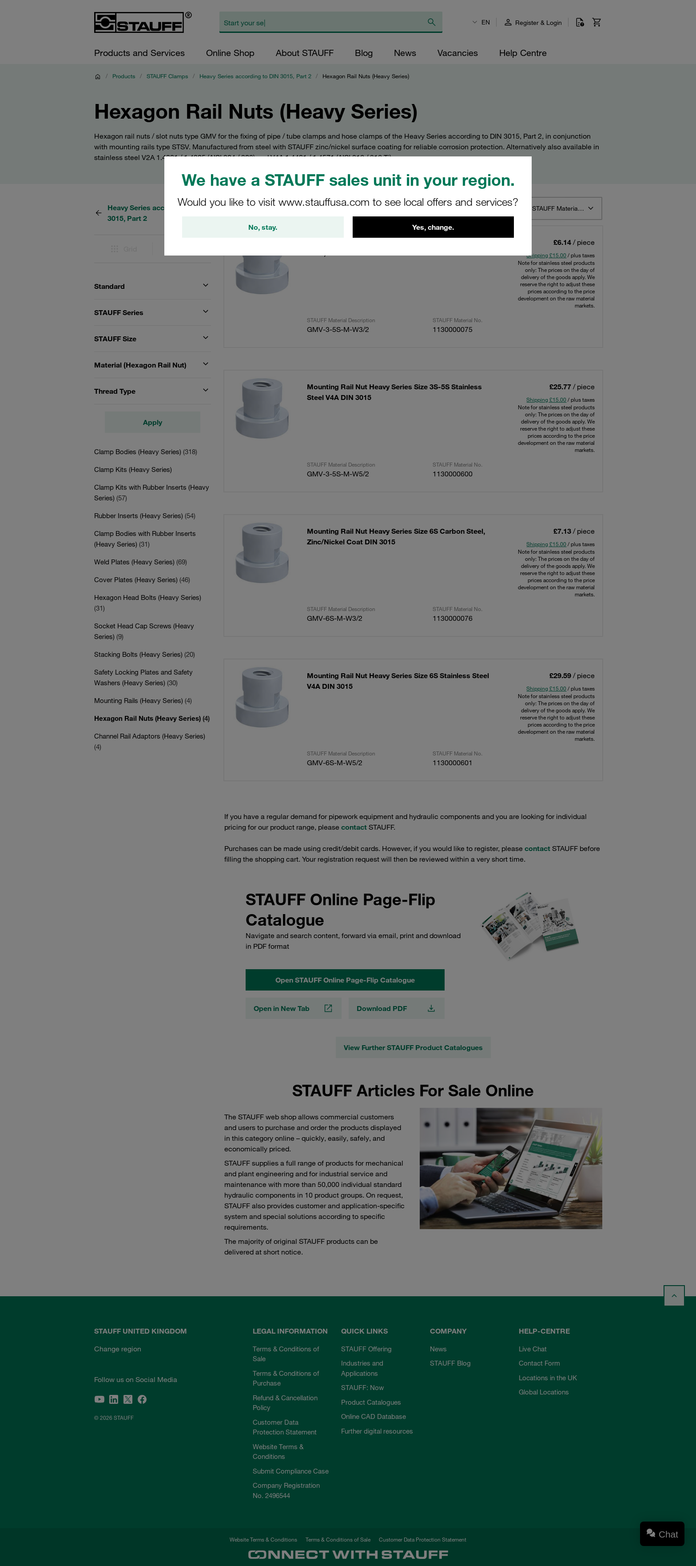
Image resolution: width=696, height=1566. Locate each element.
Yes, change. (433, 227)
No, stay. (262, 227)
